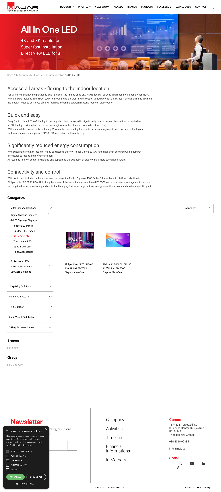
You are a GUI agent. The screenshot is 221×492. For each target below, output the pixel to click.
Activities (114, 428)
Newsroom (102, 6)
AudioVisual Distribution (22, 317)
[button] (26, 484)
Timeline (114, 437)
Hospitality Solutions (20, 286)
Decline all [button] (36, 477)
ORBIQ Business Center (21, 327)
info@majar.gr (177, 448)
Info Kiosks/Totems (21, 266)
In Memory (116, 459)
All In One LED (21, 236)
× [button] (46, 429)
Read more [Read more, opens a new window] (28, 445)
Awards (118, 6)
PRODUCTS (65, 6)
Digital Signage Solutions (27, 75)
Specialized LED (22, 246)
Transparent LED (23, 241)
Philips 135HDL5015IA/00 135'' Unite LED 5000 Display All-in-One (117, 268)
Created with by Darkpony (197, 487)
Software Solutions (20, 271)
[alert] (26, 457)
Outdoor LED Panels (24, 231)
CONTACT (200, 6)
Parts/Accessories (23, 251)
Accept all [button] (15, 477)
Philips (14, 347)
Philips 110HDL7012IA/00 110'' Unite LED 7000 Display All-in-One (79, 268)
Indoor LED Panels (23, 225)
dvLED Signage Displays (52, 75)
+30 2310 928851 (179, 441)
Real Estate (164, 6)
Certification (99, 487)
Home (10, 75)
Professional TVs (19, 261)
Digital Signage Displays (23, 215)
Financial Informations (118, 449)
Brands (132, 6)
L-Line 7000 (17, 364)
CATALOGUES (183, 6)
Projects (147, 6)
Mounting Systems (19, 296)
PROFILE (83, 6)
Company (115, 419)
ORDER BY (190, 208)
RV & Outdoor (16, 306)
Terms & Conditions (115, 487)
